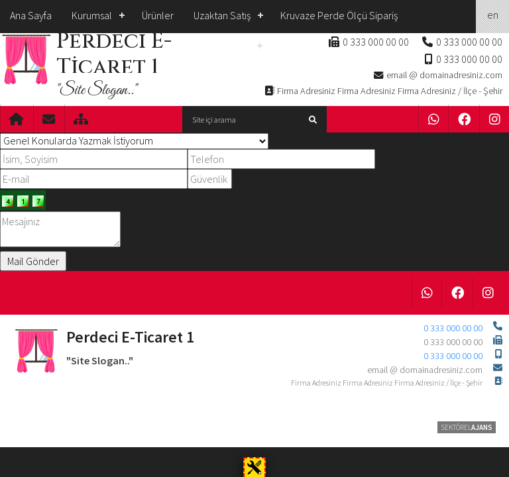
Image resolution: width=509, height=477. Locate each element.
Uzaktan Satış (222, 15)
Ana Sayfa (31, 15)
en (492, 14)
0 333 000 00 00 (469, 41)
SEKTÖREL (466, 427)
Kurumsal (92, 15)
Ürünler (158, 15)
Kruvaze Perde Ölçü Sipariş (339, 15)
